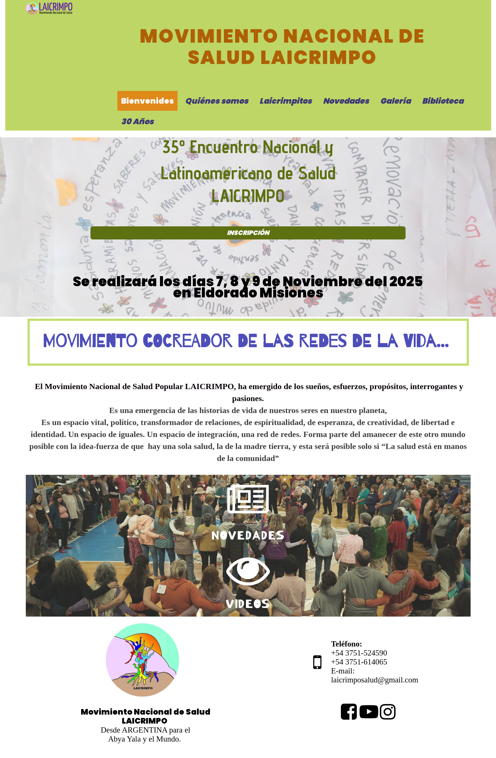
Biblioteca (442, 100)
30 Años (137, 121)
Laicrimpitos (285, 100)
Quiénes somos (216, 100)
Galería (395, 100)
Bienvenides (147, 100)
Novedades (346, 100)
